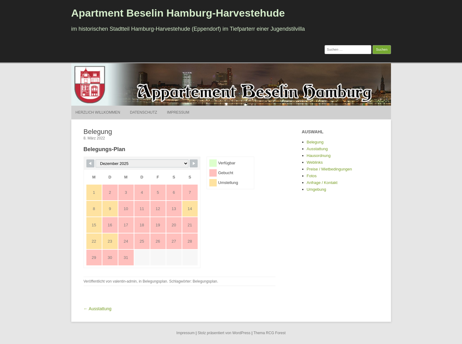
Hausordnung (319, 155)
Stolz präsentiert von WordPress (224, 333)
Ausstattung (317, 149)
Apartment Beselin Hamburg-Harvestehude (178, 13)
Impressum (178, 112)
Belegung (315, 142)
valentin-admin (125, 281)
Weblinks (315, 162)
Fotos (312, 176)
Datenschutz (143, 112)
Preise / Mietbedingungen (329, 169)
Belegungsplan (155, 281)
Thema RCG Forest (269, 333)
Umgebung (316, 189)
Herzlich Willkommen (98, 112)
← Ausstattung (98, 308)
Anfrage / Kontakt (322, 182)
